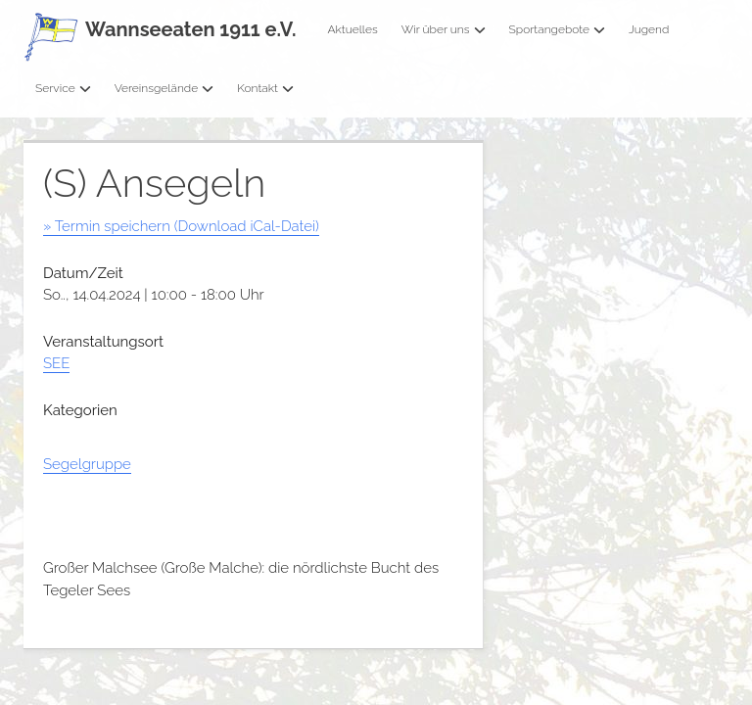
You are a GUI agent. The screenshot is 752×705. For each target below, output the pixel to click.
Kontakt (265, 88)
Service (63, 88)
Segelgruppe (87, 464)
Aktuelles (352, 29)
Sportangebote (557, 29)
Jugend (649, 29)
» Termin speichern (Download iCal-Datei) (181, 226)
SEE (56, 363)
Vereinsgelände (164, 88)
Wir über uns (443, 29)
